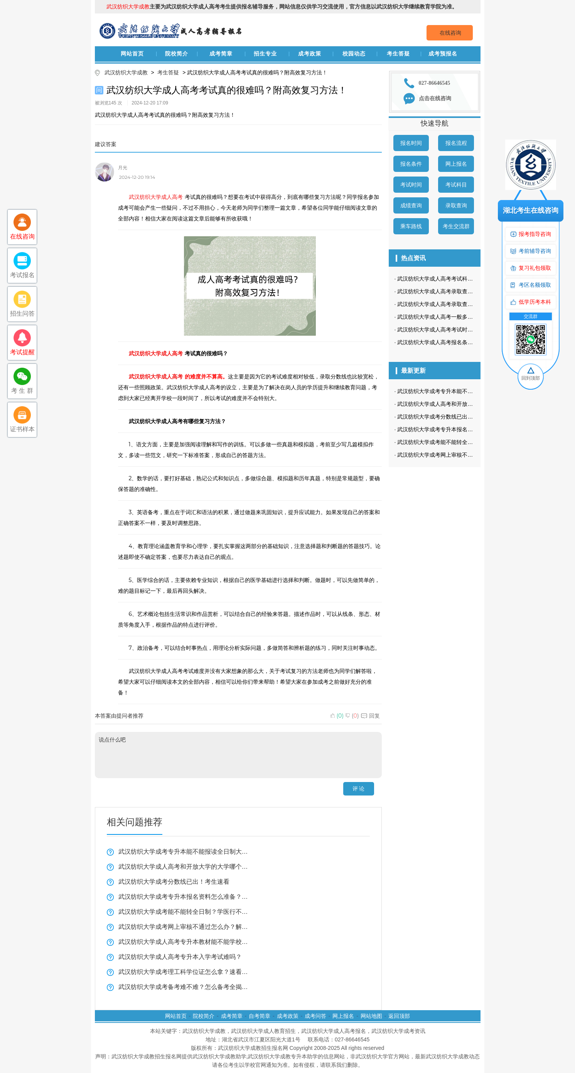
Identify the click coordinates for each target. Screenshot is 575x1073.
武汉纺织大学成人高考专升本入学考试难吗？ (180, 957)
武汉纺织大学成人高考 (156, 196)
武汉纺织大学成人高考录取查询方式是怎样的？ (454, 291)
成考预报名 (442, 54)
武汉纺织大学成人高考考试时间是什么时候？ (451, 329)
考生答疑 (398, 54)
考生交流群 (456, 226)
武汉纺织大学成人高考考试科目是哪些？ (445, 279)
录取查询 (456, 205)
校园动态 (354, 54)
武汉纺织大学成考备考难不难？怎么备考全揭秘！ (183, 987)
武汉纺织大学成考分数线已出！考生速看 (173, 881)
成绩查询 (411, 205)
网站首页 (132, 54)
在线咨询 (450, 33)
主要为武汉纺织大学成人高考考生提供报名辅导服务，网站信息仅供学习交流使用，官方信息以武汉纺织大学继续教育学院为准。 (281, 6)
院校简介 (176, 54)
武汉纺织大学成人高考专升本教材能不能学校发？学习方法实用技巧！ (183, 941)
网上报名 (456, 164)
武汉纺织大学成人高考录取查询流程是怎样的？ (454, 304)
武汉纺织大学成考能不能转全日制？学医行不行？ (183, 911)
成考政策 (309, 54)
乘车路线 (411, 226)
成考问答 (315, 1016)
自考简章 (259, 1016)
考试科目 (456, 185)
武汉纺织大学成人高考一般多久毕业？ (443, 317)
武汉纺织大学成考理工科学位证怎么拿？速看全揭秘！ (183, 972)
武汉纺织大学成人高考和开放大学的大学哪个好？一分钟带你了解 (183, 866)
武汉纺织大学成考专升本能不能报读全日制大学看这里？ (183, 851)
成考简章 (221, 54)
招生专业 (265, 54)
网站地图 (371, 1016)
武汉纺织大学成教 (126, 72)
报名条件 (411, 164)
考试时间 (411, 185)
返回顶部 (399, 1016)
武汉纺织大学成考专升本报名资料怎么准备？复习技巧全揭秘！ (183, 896)
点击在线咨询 (435, 98)
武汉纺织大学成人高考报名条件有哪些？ (445, 342)
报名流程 (456, 143)
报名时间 (411, 143)
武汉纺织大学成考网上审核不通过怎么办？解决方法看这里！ (183, 926)
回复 (370, 715)
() (337, 715)
